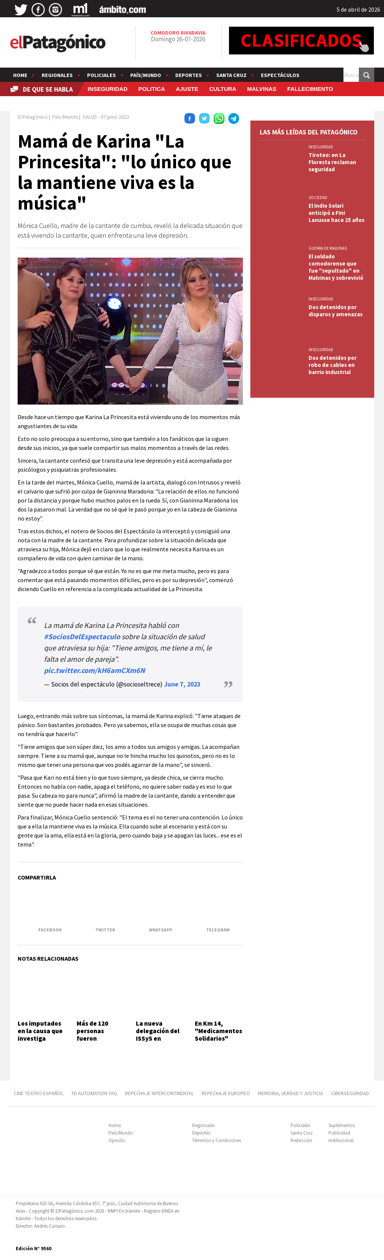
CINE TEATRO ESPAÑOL (38, 1093)
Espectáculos (280, 75)
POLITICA (152, 89)
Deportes (188, 75)
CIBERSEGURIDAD (350, 1093)
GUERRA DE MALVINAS (328, 248)
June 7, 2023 (182, 684)
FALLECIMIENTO (310, 89)
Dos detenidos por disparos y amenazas (336, 310)
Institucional (341, 1140)
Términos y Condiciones (216, 1140)
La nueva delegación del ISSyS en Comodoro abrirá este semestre (157, 1042)
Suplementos (341, 1125)
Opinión (116, 1140)
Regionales (57, 75)
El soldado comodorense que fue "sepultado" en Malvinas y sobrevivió (336, 267)
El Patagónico (33, 116)
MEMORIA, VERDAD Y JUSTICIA (290, 1093)
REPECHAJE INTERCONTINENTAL (159, 1093)
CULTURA (222, 89)
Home (20, 75)
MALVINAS (261, 89)
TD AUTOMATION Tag (94, 1093)
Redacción (301, 1140)
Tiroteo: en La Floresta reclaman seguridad (332, 162)
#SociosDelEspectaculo (82, 636)
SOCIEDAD (318, 197)
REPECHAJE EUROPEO (226, 1093)
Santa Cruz (231, 75)
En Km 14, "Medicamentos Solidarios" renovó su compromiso (218, 1038)
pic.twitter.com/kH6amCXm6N (94, 670)
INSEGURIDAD (107, 89)
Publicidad (339, 1133)
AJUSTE (187, 89)
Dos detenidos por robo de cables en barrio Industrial (333, 365)
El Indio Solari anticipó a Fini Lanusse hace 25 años (336, 212)
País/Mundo (145, 75)
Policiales (101, 75)
